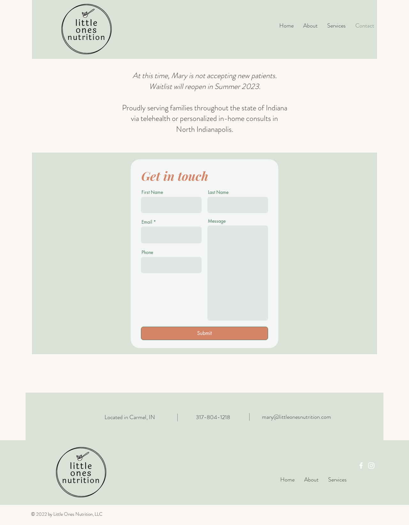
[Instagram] (371, 465)
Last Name (218, 192)
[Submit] (204, 333)
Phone (147, 252)
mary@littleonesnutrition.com (296, 417)
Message (217, 221)
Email (147, 222)
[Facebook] (361, 465)
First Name (152, 192)
